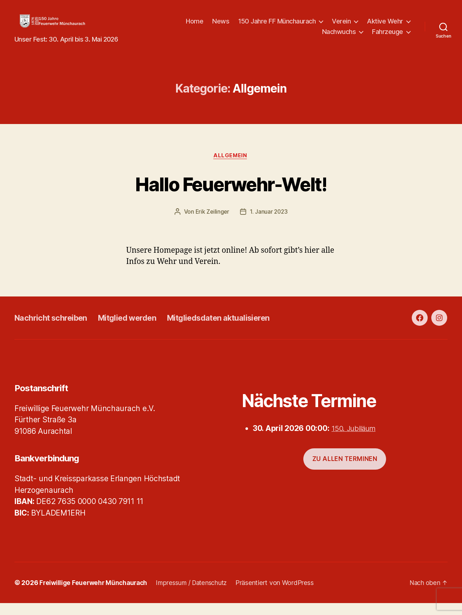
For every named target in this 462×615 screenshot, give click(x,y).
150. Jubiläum (356, 439)
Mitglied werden (138, 329)
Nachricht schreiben (54, 329)
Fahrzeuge (387, 37)
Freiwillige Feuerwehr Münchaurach (95, 594)
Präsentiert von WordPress (282, 594)
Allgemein (231, 167)
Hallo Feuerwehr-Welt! (231, 195)
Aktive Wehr (288, 37)
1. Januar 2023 (269, 223)
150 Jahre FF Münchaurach (329, 26)
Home (247, 26)
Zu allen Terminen (344, 470)
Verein (393, 26)
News (273, 26)
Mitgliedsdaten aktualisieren (239, 329)
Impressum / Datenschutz (197, 594)
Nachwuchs (339, 37)
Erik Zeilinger (211, 223)
